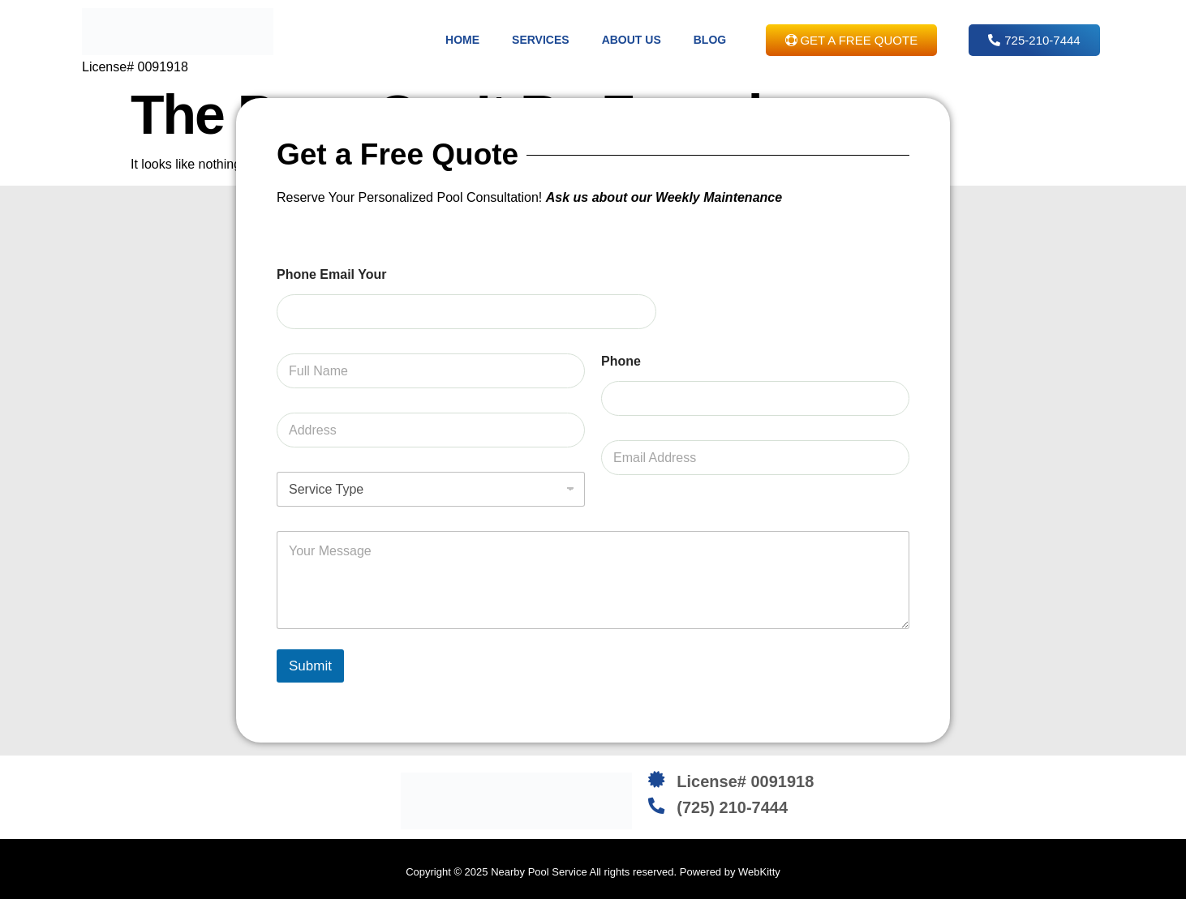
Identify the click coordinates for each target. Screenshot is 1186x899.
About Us (631, 39)
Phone (621, 361)
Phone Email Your (331, 274)
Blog (710, 39)
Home (462, 39)
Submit (310, 666)
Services (540, 39)
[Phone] (755, 398)
